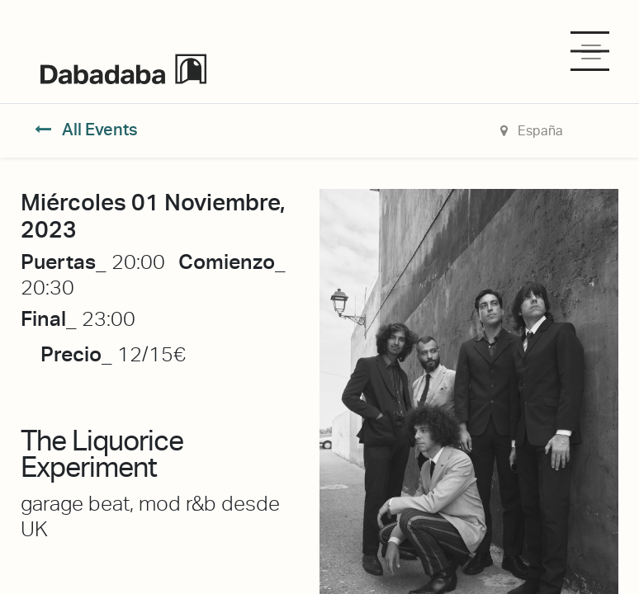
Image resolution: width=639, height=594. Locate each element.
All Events (86, 129)
